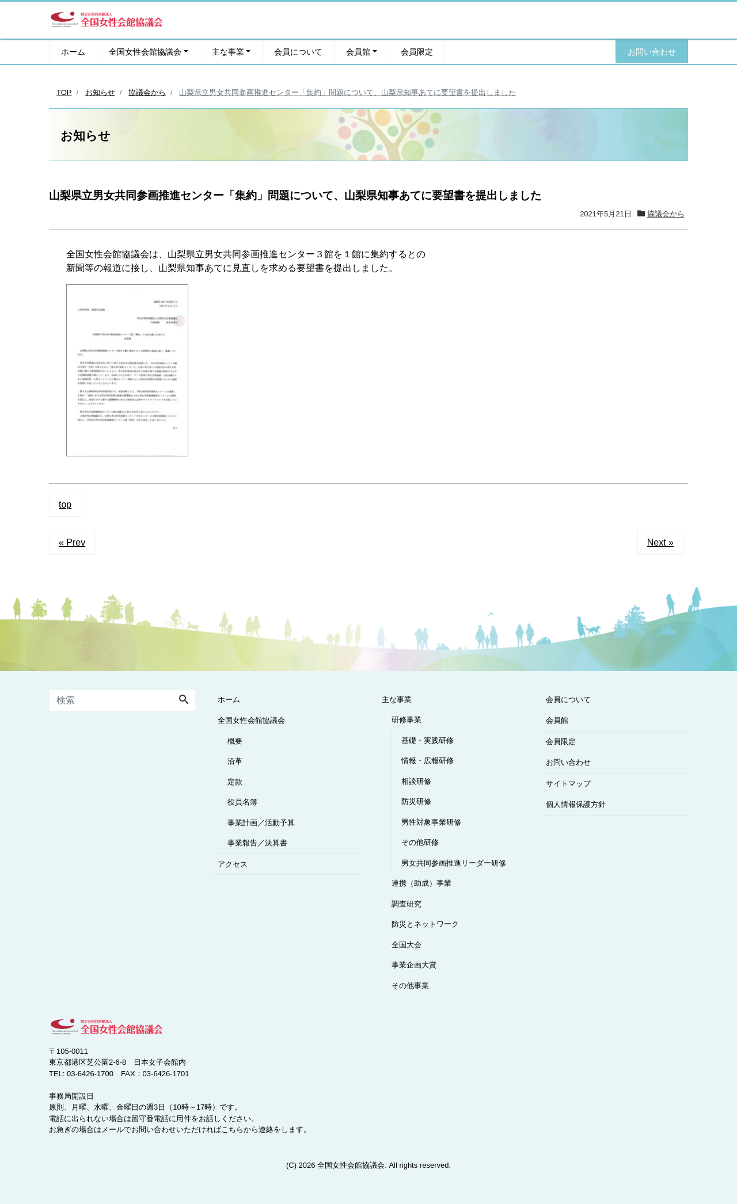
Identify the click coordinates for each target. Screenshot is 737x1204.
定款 (234, 782)
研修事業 (406, 719)
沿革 (234, 761)
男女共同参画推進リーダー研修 (453, 863)
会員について (298, 51)
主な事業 (228, 51)
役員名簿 (242, 802)
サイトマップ (568, 783)
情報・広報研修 (427, 760)
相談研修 (416, 781)
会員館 (358, 51)
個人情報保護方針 (576, 804)
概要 (234, 741)
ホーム (73, 51)
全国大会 (406, 944)
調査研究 (406, 904)
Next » (660, 542)
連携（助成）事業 (421, 883)
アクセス (233, 864)
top (65, 504)
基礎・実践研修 (427, 740)
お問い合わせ (652, 51)
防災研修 (416, 801)
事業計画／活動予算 (261, 822)
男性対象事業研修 (431, 822)
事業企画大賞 (414, 965)
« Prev (72, 542)
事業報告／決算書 (257, 843)
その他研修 (420, 842)
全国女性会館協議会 (145, 51)
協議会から (666, 213)
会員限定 (417, 51)
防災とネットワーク (425, 924)
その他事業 (410, 985)
